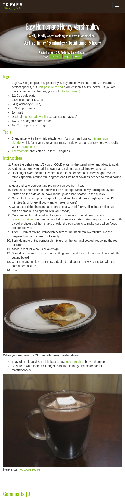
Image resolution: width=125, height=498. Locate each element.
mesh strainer (24, 219)
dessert (77, 56)
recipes (67, 56)
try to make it (70, 91)
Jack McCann (78, 52)
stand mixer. (30, 147)
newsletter (55, 56)
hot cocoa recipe (29, 469)
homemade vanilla (35, 116)
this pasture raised (50, 87)
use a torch (73, 361)
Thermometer (20, 151)
